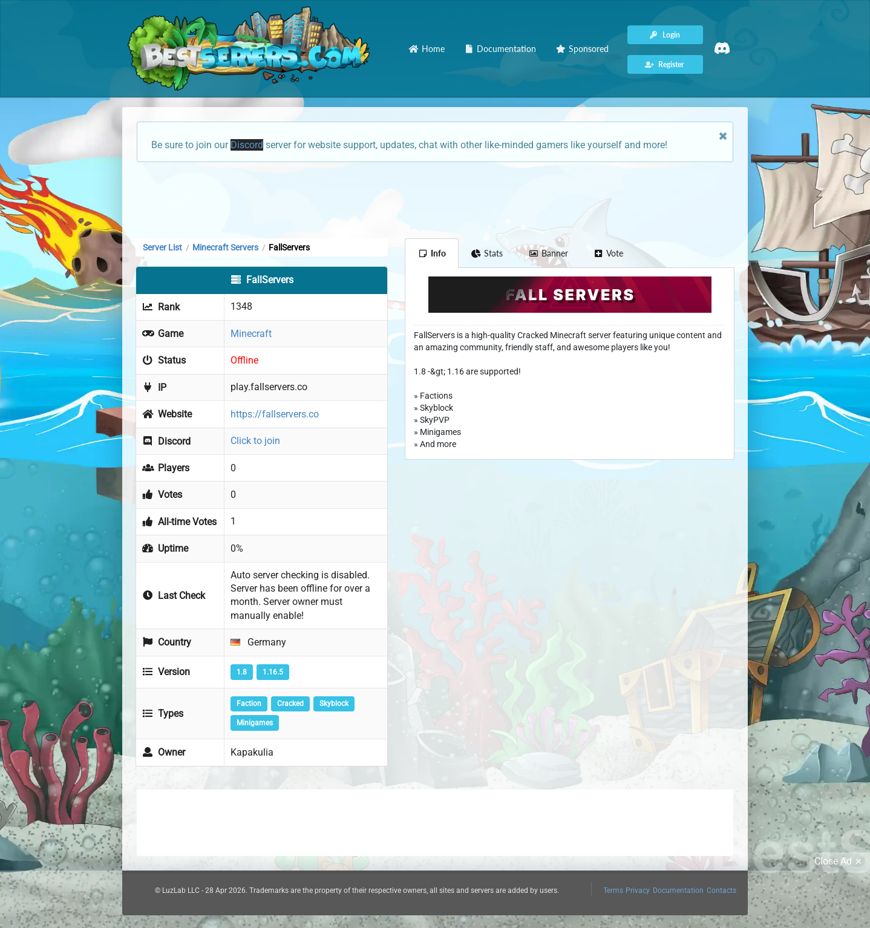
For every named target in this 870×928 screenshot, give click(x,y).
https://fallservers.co (275, 414)
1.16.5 (273, 672)
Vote (609, 253)
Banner (548, 253)
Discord (247, 145)
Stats (487, 253)
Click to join (255, 440)
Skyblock (333, 703)
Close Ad (839, 861)
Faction (249, 703)
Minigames (255, 723)
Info (431, 253)
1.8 (242, 672)
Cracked (290, 703)
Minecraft (251, 333)
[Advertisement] (435, 199)
